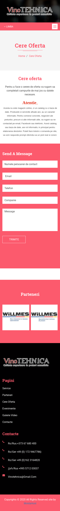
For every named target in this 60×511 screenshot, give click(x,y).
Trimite (14, 239)
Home (21, 56)
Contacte (7, 422)
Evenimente (9, 408)
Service (6, 388)
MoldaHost (30, 503)
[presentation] (26, 249)
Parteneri (7, 395)
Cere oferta (35, 56)
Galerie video (9, 415)
